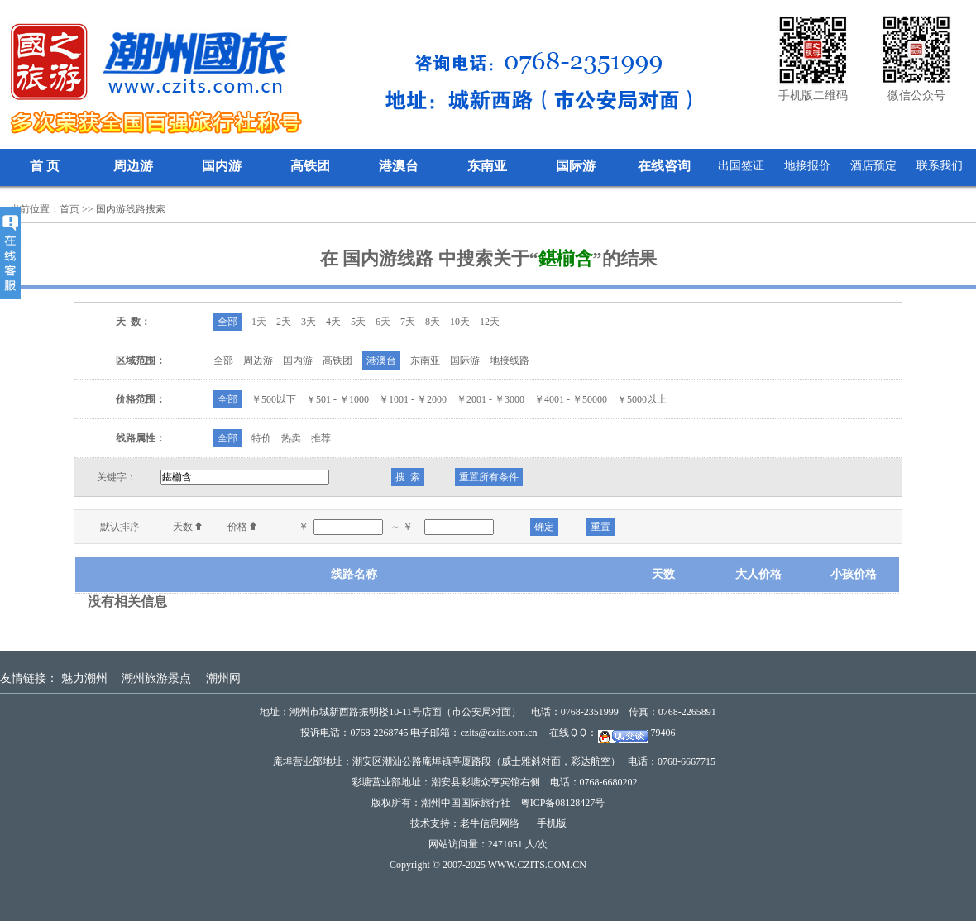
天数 (187, 526)
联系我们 (939, 166)
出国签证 (741, 166)
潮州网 (223, 678)
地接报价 (807, 166)
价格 (241, 526)
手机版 (552, 823)
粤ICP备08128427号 (562, 803)
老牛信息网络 (489, 823)
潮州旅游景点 (156, 678)
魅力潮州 (84, 678)
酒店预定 (873, 166)
